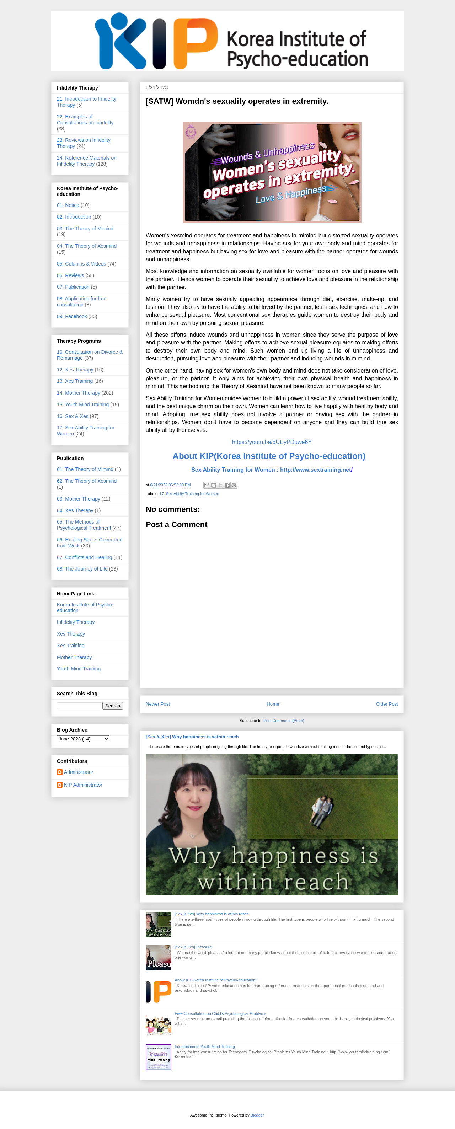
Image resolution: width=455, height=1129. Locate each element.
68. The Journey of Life (82, 569)
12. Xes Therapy (75, 370)
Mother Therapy (74, 657)
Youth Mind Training (79, 668)
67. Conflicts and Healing (84, 557)
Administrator (78, 772)
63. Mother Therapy (78, 499)
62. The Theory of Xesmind (87, 481)
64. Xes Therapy (75, 510)
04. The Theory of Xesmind (87, 246)
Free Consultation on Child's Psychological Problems (220, 1013)
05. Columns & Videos (81, 264)
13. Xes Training (75, 381)
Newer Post (158, 704)
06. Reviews (70, 275)
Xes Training (71, 645)
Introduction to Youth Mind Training (205, 1046)
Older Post (387, 704)
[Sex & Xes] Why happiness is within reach (192, 736)
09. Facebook (72, 316)
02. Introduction (74, 217)
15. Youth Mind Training (83, 404)
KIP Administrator (83, 785)
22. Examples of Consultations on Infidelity (85, 119)
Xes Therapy (71, 634)
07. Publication (73, 287)
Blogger (257, 1115)
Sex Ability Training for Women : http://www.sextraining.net (271, 470)
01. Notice (68, 205)
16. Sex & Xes (73, 416)
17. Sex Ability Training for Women (189, 494)
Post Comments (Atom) (283, 720)
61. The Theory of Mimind (85, 469)
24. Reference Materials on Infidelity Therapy (87, 161)
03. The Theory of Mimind (85, 228)
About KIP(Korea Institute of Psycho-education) (269, 456)
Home (273, 704)
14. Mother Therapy (78, 393)
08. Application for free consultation (81, 301)
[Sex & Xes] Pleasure (193, 947)
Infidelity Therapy (76, 622)
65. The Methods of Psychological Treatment (84, 525)
